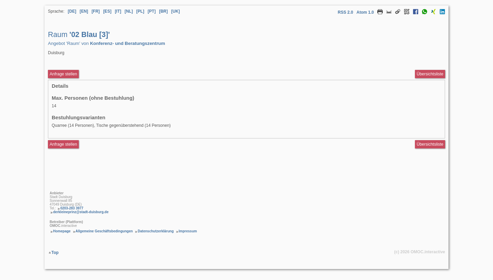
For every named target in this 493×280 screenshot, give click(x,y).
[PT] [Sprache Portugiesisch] (151, 11)
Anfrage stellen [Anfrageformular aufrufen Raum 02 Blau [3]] (63, 74)
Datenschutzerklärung (156, 231)
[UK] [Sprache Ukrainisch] (175, 11)
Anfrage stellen (63, 144)
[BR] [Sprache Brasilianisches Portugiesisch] (163, 11)
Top (55, 252)
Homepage (62, 231)
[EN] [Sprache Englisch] (84, 11)
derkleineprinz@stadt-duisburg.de (81, 212)
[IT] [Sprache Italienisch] (118, 11)
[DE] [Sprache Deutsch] (72, 11)
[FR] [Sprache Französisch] (95, 11)
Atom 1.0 (365, 12)
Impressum (188, 231)
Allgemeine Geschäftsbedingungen (104, 231)
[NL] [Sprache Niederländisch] (129, 11)
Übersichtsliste (430, 74)
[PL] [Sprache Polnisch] (140, 11)
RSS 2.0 (345, 12)
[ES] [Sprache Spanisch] (107, 11)
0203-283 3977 (71, 208)
